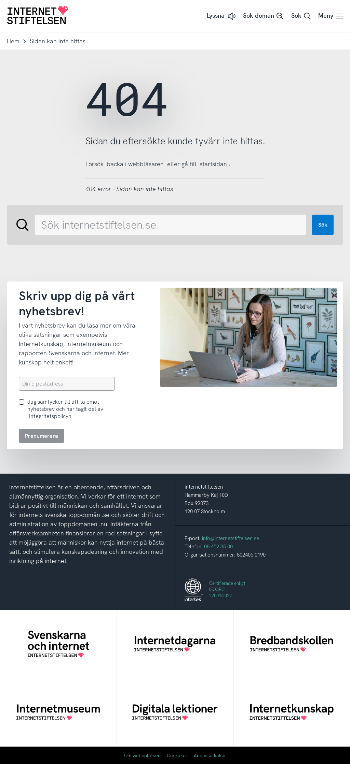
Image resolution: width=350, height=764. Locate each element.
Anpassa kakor (210, 755)
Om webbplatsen (142, 755)
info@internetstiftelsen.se (230, 538)
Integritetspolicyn (50, 416)
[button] (222, 16)
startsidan (213, 164)
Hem (13, 41)
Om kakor (177, 755)
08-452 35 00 (218, 546)
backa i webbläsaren (135, 164)
